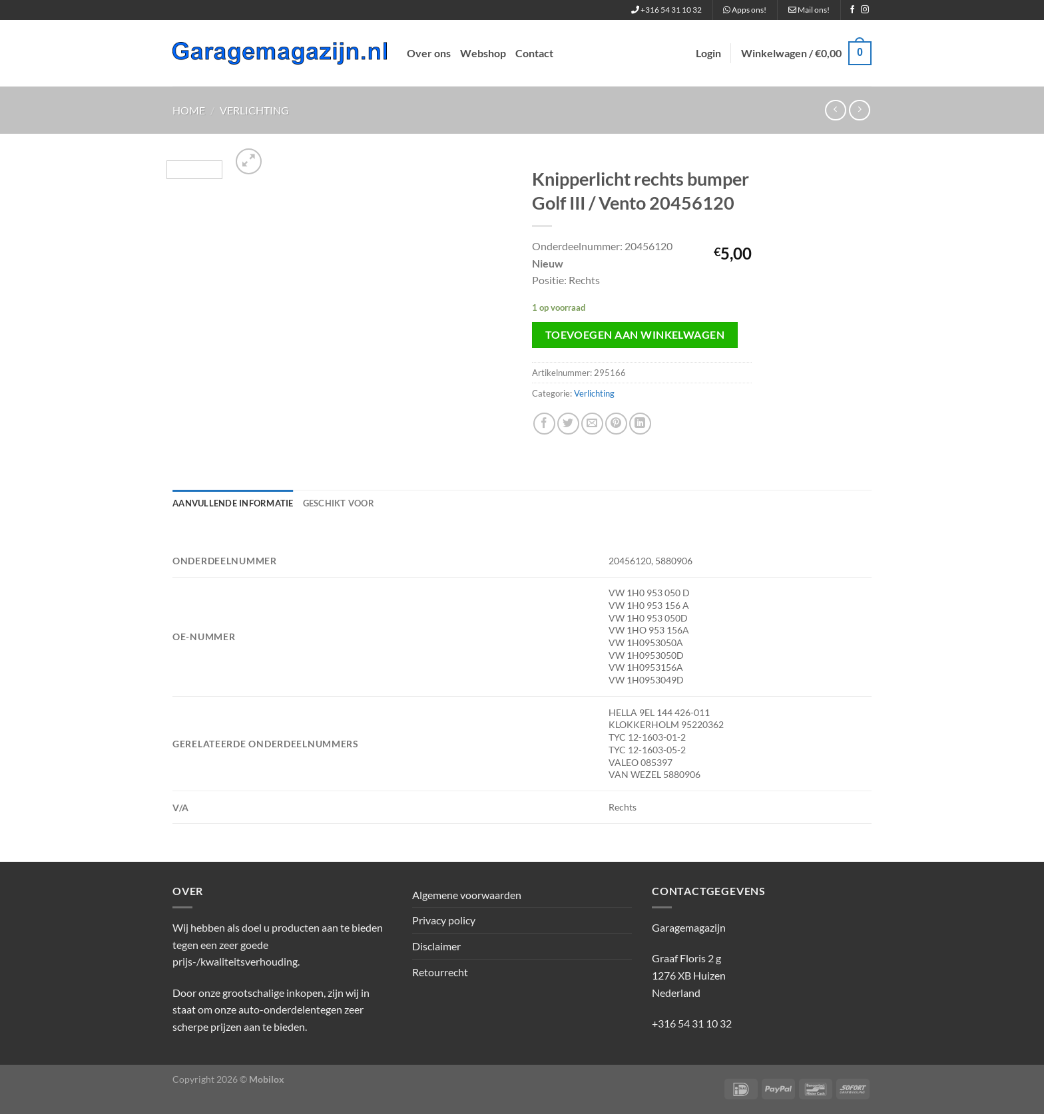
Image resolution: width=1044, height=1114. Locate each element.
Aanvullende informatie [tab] (233, 503)
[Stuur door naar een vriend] (592, 424)
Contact (534, 53)
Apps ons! (744, 10)
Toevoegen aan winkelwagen (635, 335)
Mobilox (266, 1079)
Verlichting (254, 110)
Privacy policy (443, 920)
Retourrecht (440, 972)
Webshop (483, 53)
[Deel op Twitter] (568, 424)
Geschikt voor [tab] (338, 503)
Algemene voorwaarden (466, 894)
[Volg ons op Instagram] (865, 10)
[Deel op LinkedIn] (640, 424)
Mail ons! (809, 10)
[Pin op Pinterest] (616, 424)
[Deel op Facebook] (544, 424)
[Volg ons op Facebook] (852, 10)
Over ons (429, 53)
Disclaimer (436, 946)
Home (188, 110)
